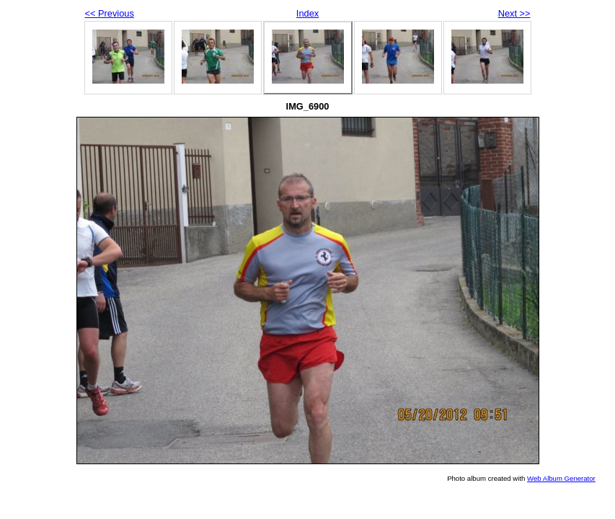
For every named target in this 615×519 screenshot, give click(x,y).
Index (307, 13)
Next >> (514, 13)
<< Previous (109, 13)
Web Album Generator (561, 478)
